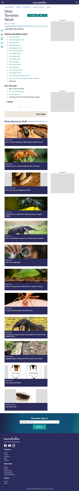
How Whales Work (14, 59)
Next (42, 15)
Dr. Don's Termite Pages (16, 91)
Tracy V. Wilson (11, 23)
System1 (46, 489)
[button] (26, 102)
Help (5, 458)
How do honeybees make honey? (19, 75)
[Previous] (20, 107)
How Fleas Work (14, 37)
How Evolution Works (15, 70)
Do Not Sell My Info (9, 474)
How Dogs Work (14, 62)
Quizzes (6, 481)
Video (5, 483)
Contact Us (7, 456)
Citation (43, 114)
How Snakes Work (14, 45)
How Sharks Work (14, 56)
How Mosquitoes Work (16, 51)
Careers (6, 454)
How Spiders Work (15, 53)
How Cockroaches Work (16, 40)
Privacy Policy (8, 471)
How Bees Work (14, 42)
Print (37, 114)
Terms (5, 467)
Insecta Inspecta (14, 94)
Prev (32, 15)
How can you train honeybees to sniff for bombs (24, 78)
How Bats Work (14, 67)
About (5, 453)
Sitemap (6, 460)
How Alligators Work (15, 48)
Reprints (6, 469)
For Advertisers (8, 473)
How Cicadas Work (15, 64)
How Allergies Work (15, 73)
